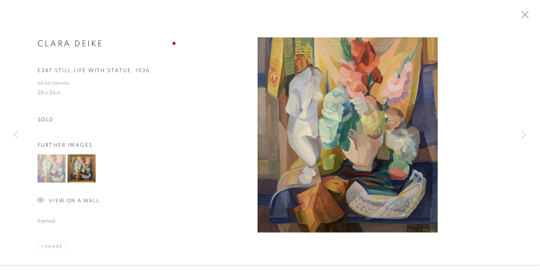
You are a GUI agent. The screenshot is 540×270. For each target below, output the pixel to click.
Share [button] (54, 247)
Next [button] (524, 135)
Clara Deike (71, 44)
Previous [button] (16, 135)
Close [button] (523, 16)
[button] (52, 169)
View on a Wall (69, 201)
